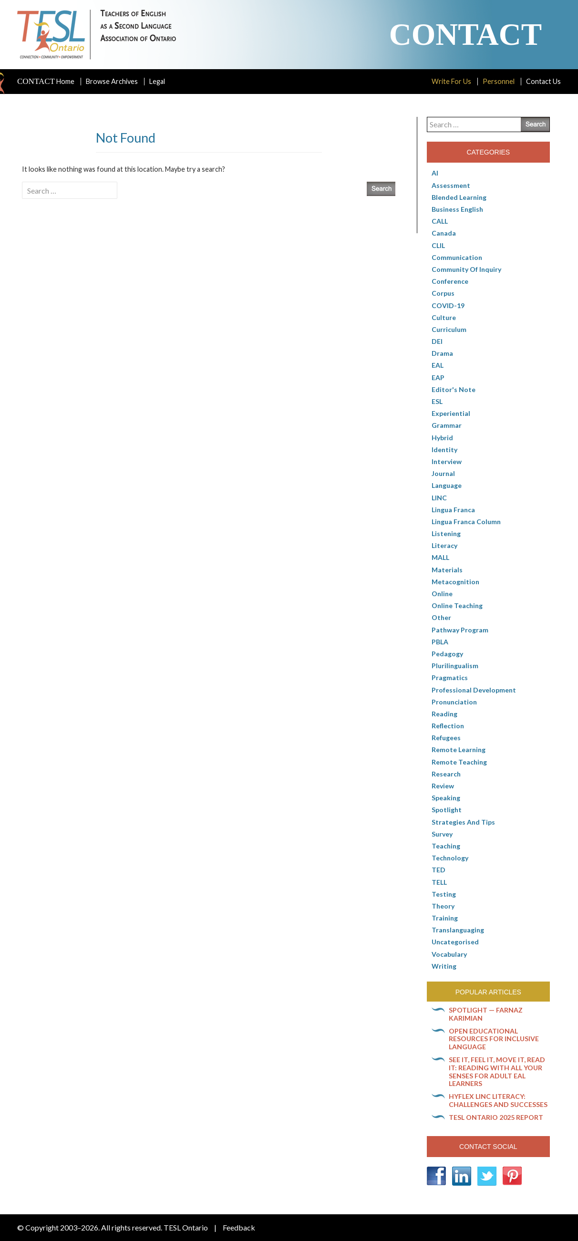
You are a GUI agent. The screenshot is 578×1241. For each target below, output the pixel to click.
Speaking (446, 798)
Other (441, 617)
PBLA (440, 642)
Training (445, 918)
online (442, 593)
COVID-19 (448, 305)
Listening (446, 533)
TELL (439, 882)
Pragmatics (450, 677)
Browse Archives (112, 81)
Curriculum (449, 329)
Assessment (451, 185)
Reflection (448, 726)
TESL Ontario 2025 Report (496, 1117)
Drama (442, 353)
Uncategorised (455, 942)
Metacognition (455, 582)
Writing (444, 966)
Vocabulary (449, 954)
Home (45, 81)
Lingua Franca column (466, 521)
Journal (443, 473)
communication (457, 257)
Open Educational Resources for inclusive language (494, 1039)
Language (447, 485)
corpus (443, 293)
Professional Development (474, 690)
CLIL (438, 245)
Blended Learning (459, 197)
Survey (442, 834)
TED (438, 870)
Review (443, 786)
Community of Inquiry (466, 269)
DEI (437, 341)
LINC (439, 498)
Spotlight (447, 810)
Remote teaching (459, 762)
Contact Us (543, 81)
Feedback (239, 1227)
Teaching (446, 846)
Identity (444, 449)
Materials (447, 570)
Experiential (451, 413)
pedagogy (447, 654)
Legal (157, 81)
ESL (437, 401)
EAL (438, 365)
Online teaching (457, 605)
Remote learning (458, 749)
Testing (444, 894)
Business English (457, 209)
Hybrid (442, 438)
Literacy (444, 545)
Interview (447, 461)
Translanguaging (458, 930)
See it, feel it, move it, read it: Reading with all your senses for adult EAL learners (497, 1071)
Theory (443, 906)
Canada (444, 233)
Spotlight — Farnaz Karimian (486, 1014)
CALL (440, 221)
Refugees (446, 738)
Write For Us (451, 81)
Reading (444, 714)
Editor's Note (453, 389)
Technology (450, 858)
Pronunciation (454, 702)
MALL (440, 557)
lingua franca (453, 510)
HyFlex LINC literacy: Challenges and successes (498, 1100)
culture (444, 317)
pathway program (460, 630)
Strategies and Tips (463, 822)
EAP (438, 377)
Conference (450, 281)
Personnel (499, 81)
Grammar (447, 425)
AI (435, 173)
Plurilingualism (455, 666)
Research (446, 774)
